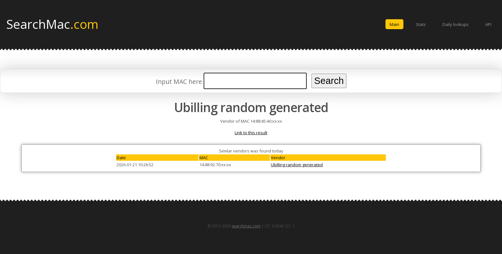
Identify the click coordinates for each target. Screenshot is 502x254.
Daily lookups (455, 24)
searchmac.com (246, 226)
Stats (421, 24)
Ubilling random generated (297, 165)
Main (394, 24)
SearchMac (52, 23)
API (488, 24)
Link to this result (251, 132)
